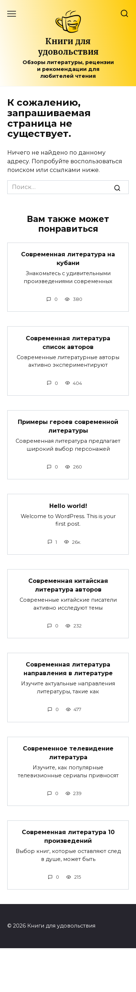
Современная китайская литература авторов (68, 585)
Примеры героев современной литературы (68, 426)
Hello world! (68, 505)
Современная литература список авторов (68, 342)
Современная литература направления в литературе (68, 669)
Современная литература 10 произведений (68, 836)
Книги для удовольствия (68, 46)
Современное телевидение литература (68, 753)
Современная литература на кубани (68, 258)
